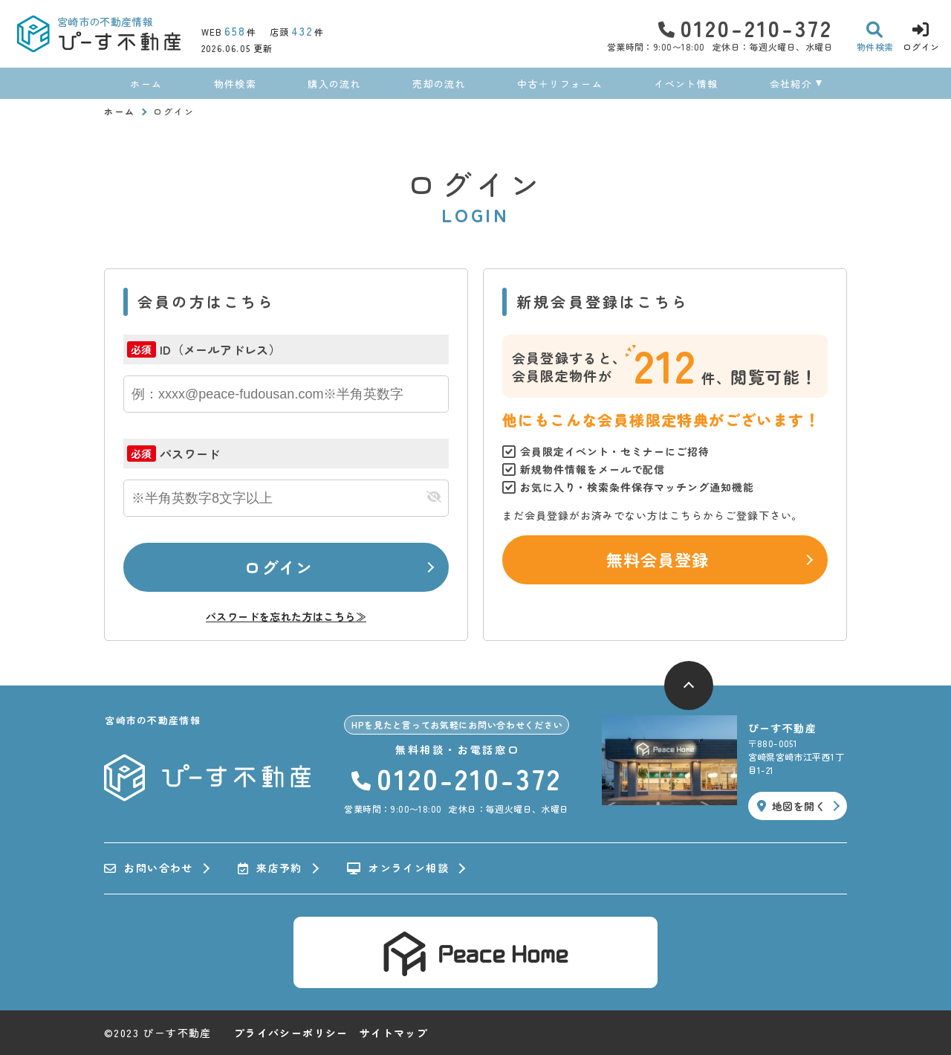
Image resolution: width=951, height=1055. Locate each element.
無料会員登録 (658, 559)
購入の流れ (334, 84)
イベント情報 (686, 84)
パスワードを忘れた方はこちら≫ (286, 616)
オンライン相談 (398, 868)
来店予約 (270, 868)
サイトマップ (394, 1032)
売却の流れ (439, 84)
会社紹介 (791, 84)
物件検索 (235, 84)
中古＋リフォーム (559, 84)
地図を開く (791, 805)
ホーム (146, 84)
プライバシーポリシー (291, 1032)
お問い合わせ (148, 868)
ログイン (278, 566)
